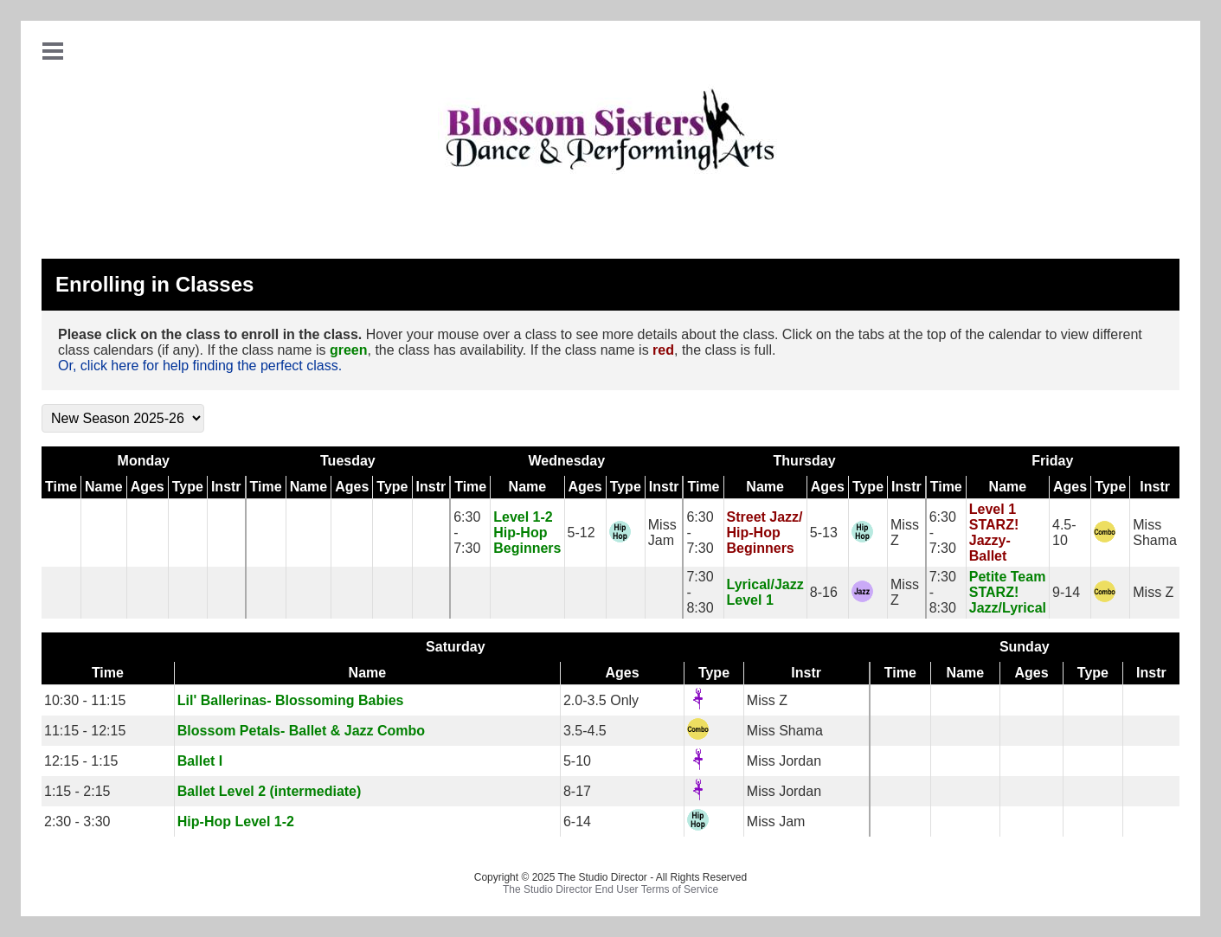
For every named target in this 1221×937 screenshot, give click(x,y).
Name (104, 486)
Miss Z (1153, 592)
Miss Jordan (784, 761)
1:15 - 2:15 (77, 791)
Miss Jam (662, 532)
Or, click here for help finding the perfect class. (200, 365)
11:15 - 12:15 (84, 730)
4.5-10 (1064, 532)
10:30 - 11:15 (84, 700)
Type (187, 486)
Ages (147, 486)
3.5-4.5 (585, 730)
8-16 (824, 592)
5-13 (824, 532)
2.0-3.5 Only (601, 700)
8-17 (577, 791)
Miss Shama (1155, 532)
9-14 (1066, 592)
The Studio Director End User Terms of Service (610, 889)
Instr (226, 486)
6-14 (577, 821)
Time (61, 486)
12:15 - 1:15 (81, 761)
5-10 (577, 761)
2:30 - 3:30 (77, 821)
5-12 (581, 532)
